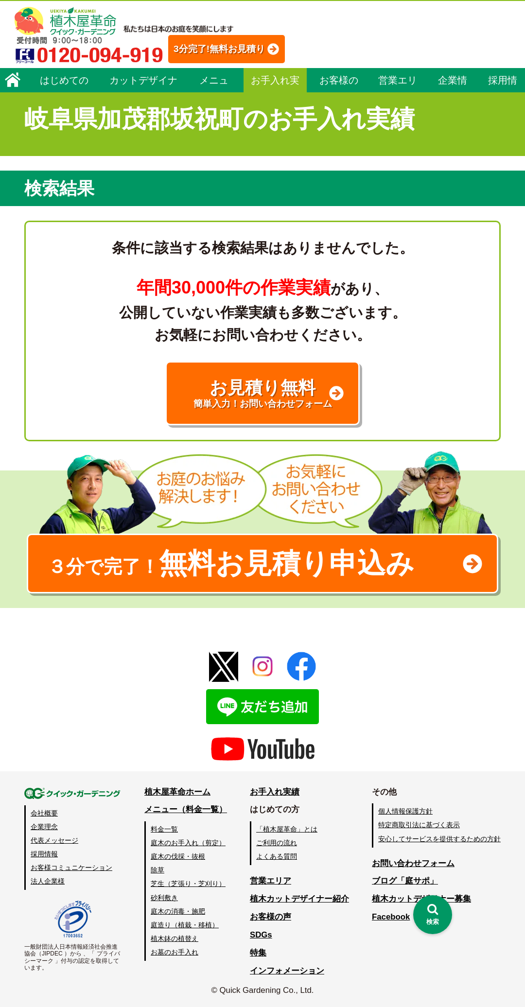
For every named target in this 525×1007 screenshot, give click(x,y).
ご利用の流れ (276, 843)
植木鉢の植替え (174, 938)
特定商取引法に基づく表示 (419, 825)
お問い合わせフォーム (413, 863)
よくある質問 (276, 856)
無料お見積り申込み (231, 563)
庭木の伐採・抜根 (178, 856)
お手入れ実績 (275, 83)
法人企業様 (48, 881)
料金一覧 (164, 829)
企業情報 (452, 83)
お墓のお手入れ (174, 952)
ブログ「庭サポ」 (405, 880)
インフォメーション (287, 970)
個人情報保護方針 (405, 811)
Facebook (391, 916)
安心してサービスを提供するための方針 (439, 839)
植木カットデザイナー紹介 (299, 898)
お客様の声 (338, 83)
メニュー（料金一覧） (185, 809)
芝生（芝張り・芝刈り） (188, 883)
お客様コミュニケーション (71, 867)
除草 (157, 870)
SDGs (261, 934)
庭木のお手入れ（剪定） (188, 843)
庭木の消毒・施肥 (178, 911)
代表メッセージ (54, 840)
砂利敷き (164, 898)
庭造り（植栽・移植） (185, 925)
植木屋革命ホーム (177, 792)
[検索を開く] (432, 914)
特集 (258, 952)
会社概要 (44, 813)
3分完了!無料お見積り (219, 49)
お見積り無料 (262, 393)
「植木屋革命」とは (286, 829)
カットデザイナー (143, 83)
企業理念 (44, 827)
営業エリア (397, 83)
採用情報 (502, 83)
